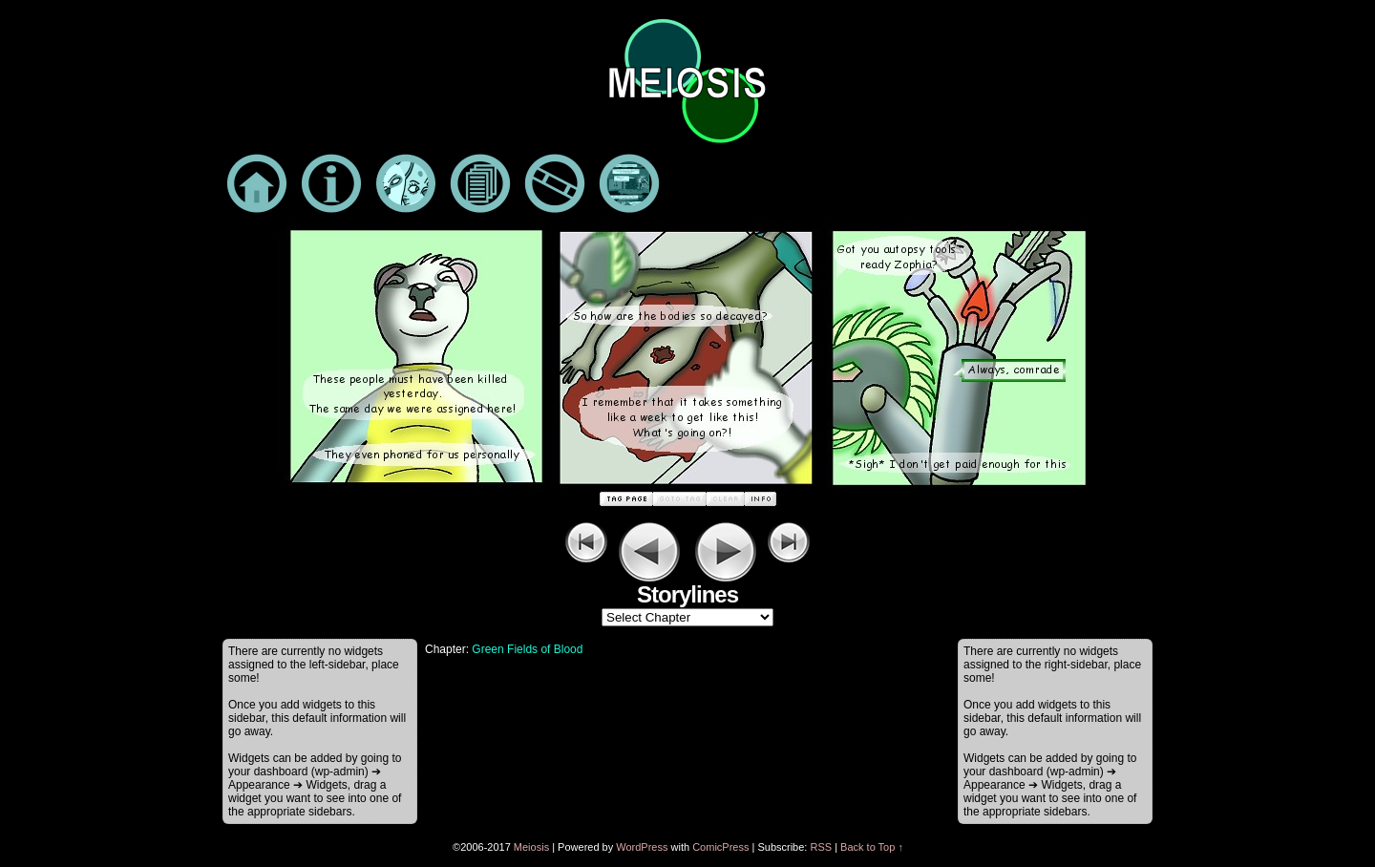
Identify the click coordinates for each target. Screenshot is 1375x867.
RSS (821, 847)
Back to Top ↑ (871, 847)
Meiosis (531, 847)
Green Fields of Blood (527, 649)
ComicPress (720, 847)
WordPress (641, 847)
